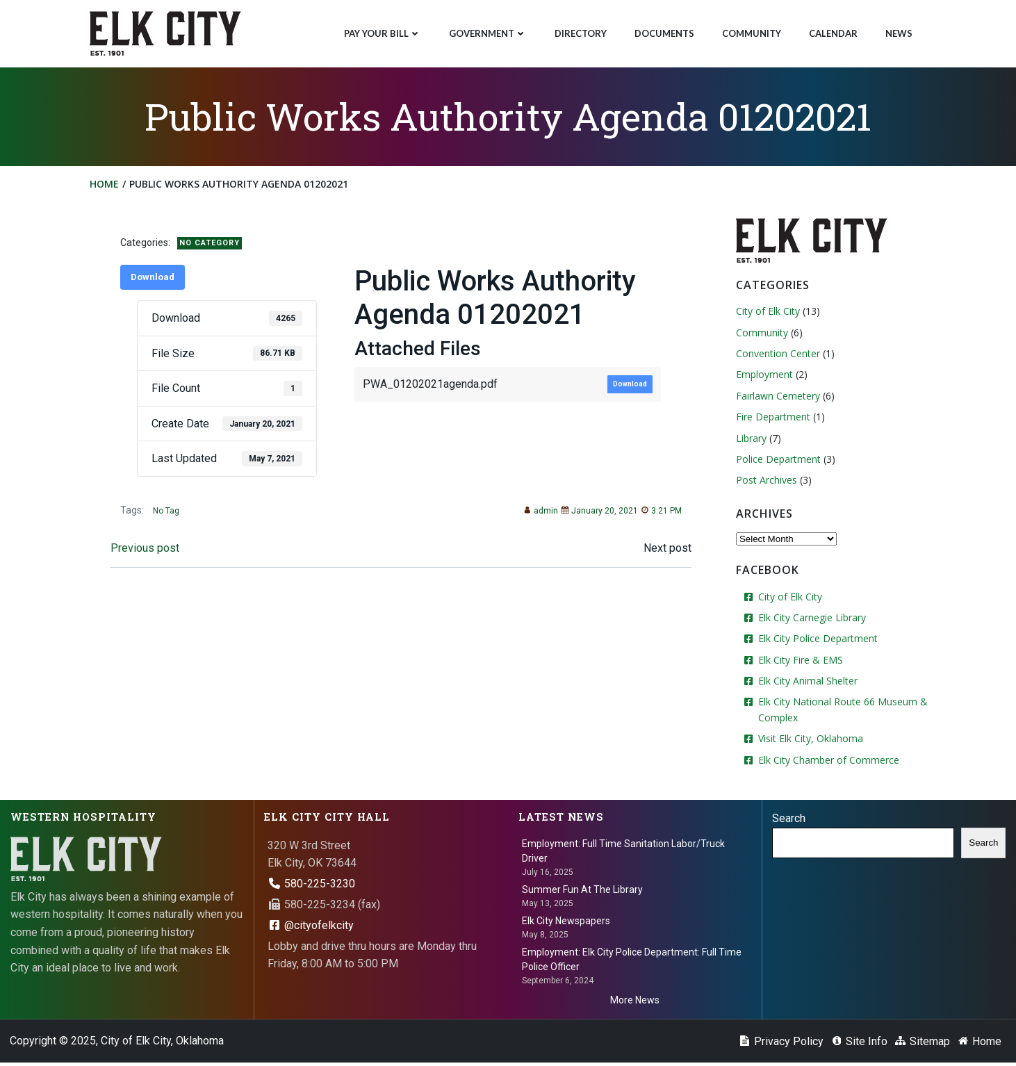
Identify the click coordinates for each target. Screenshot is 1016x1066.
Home (105, 186)
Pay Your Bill (381, 32)
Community (750, 32)
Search (789, 819)
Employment (763, 376)
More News (634, 1001)
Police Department (777, 461)
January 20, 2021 (596, 514)
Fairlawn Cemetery (777, 397)
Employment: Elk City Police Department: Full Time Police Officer (631, 961)
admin (538, 514)
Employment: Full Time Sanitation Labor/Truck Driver (623, 851)
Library (750, 439)
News (898, 32)
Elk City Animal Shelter (806, 682)
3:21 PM (658, 514)
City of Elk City (766, 313)
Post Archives (765, 482)
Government (487, 32)
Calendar (832, 32)
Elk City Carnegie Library (811, 619)
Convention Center (777, 355)
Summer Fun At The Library (582, 890)
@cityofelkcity (311, 926)
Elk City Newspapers (566, 922)
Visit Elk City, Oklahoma (809, 740)
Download (155, 280)
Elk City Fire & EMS (799, 661)
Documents (664, 32)
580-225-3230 (312, 884)
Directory (580, 32)
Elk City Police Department (816, 640)
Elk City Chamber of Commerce (827, 761)
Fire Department (772, 418)
